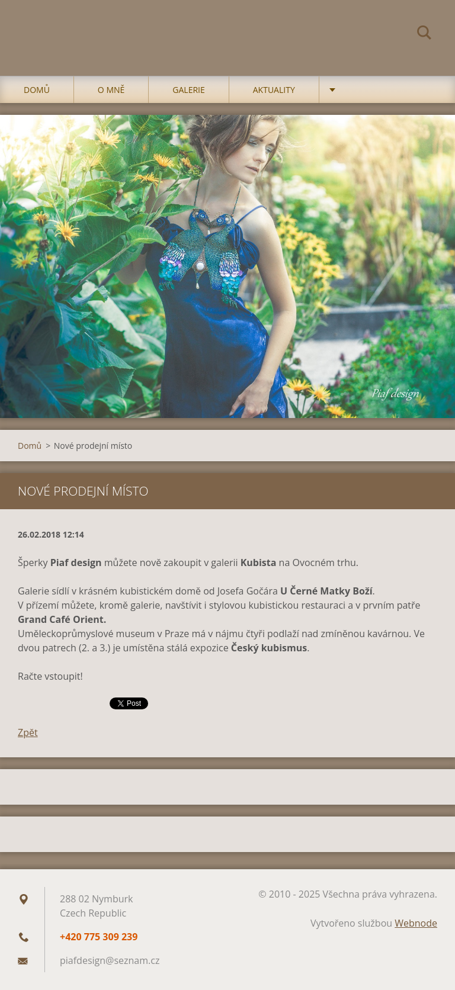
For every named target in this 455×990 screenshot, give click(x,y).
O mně (111, 89)
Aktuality (274, 89)
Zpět (28, 732)
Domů (37, 89)
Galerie (188, 89)
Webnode (416, 923)
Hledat (424, 34)
